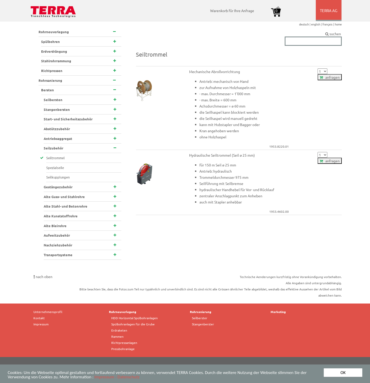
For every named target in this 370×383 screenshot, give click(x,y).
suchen (313, 34)
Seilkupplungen (58, 177)
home (338, 24)
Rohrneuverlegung (122, 312)
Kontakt (39, 318)
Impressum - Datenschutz (117, 377)
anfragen (330, 77)
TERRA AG (329, 14)
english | (316, 24)
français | (328, 24)
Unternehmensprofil (47, 312)
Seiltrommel (55, 158)
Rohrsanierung (200, 312)
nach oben (42, 276)
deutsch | (305, 24)
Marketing (278, 312)
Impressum (41, 324)
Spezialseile (55, 167)
